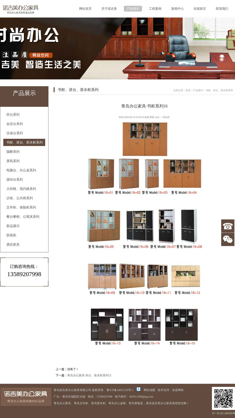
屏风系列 (13, 161)
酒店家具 (13, 244)
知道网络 (178, 390)
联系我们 (222, 8)
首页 (188, 90)
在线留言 (200, 8)
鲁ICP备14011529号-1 (120, 390)
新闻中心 (177, 8)
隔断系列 (13, 151)
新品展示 (13, 226)
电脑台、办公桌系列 (21, 170)
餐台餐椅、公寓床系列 (22, 216)
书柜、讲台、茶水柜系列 (24, 142)
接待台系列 (14, 179)
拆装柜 (11, 235)
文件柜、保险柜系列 (21, 207)
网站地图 (149, 390)
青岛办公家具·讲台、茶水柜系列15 (89, 375)
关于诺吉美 (109, 8)
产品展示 (133, 8)
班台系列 (13, 114)
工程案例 (155, 8)
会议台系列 (14, 124)
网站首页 (85, 8)
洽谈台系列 (14, 133)
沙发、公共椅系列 (19, 198)
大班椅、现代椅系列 (21, 189)
